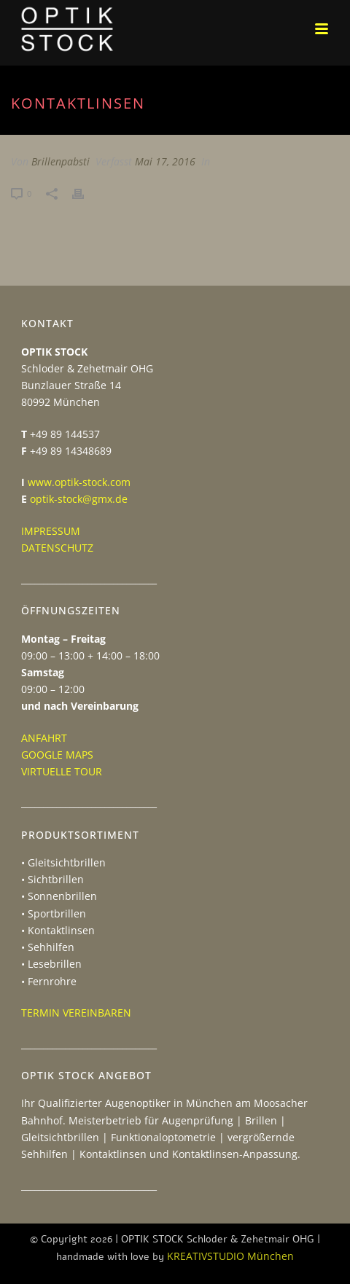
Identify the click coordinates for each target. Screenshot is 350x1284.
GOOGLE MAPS (57, 755)
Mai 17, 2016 (165, 161)
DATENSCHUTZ (57, 548)
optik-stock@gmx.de (79, 499)
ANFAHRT (44, 738)
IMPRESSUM (50, 531)
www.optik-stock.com (79, 482)
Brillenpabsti (60, 161)
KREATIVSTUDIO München (230, 1256)
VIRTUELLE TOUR (61, 771)
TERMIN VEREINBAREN (76, 1012)
